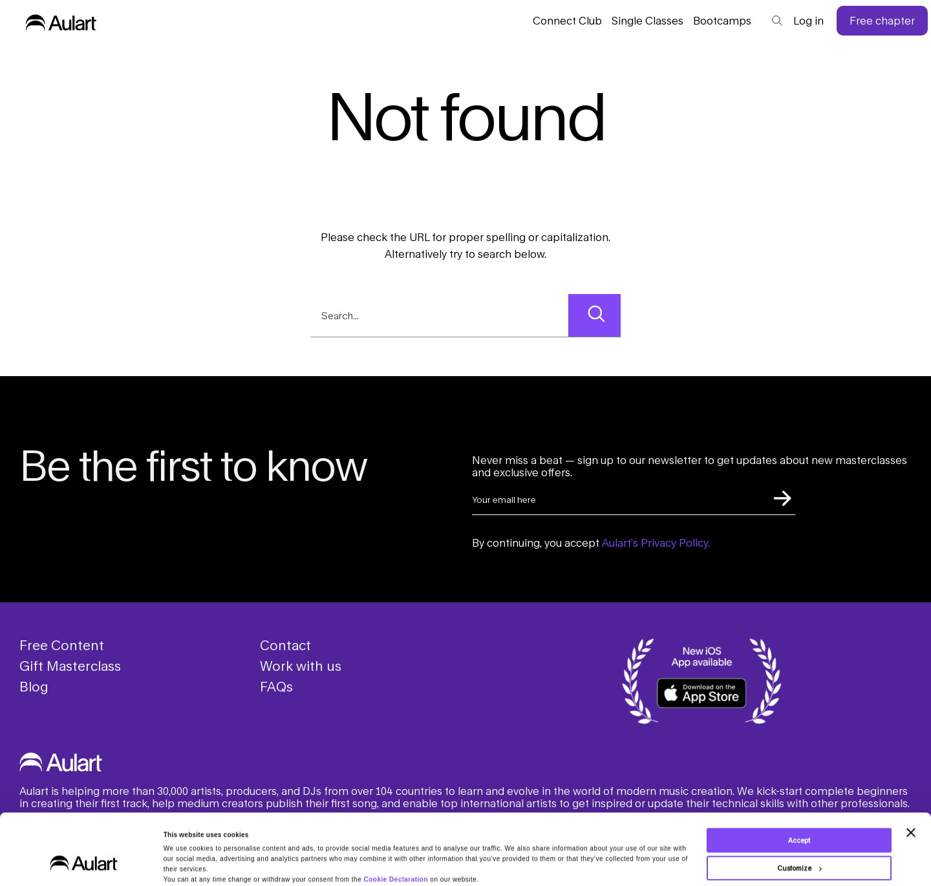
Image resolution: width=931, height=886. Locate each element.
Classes (647, 20)
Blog (33, 686)
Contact (285, 645)
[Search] (594, 315)
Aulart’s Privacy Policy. (656, 542)
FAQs (276, 686)
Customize (799, 841)
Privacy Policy (496, 862)
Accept (799, 813)
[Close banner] (910, 805)
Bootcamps (722, 20)
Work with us (300, 665)
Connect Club (567, 20)
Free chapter (882, 20)
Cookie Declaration (395, 852)
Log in (808, 20)
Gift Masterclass (70, 665)
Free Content (61, 645)
